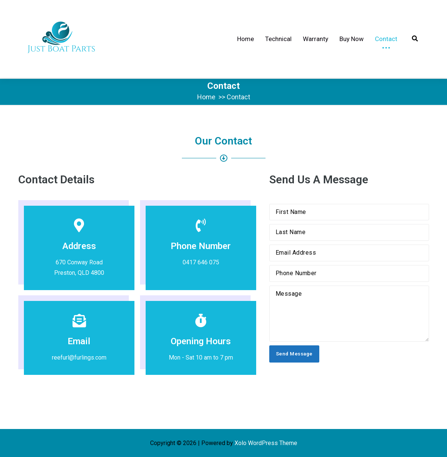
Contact (386, 39)
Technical (278, 39)
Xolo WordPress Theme (266, 443)
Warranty (315, 39)
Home (245, 39)
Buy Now (351, 39)
